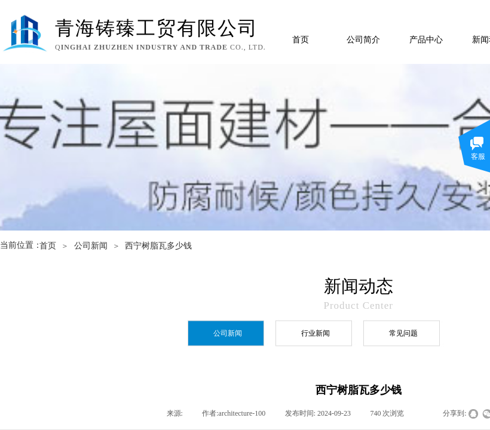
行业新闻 (315, 333)
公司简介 (363, 39)
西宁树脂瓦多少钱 (158, 245)
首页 (300, 39)
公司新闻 (91, 245)
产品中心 (426, 39)
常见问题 (403, 333)
